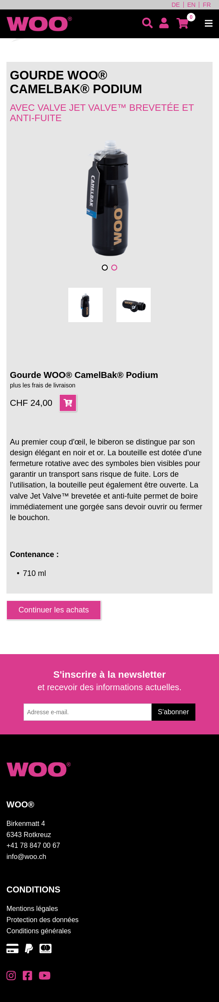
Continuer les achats (53, 610)
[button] (105, 268)
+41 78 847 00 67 (33, 845)
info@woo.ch (26, 856)
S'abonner (173, 712)
